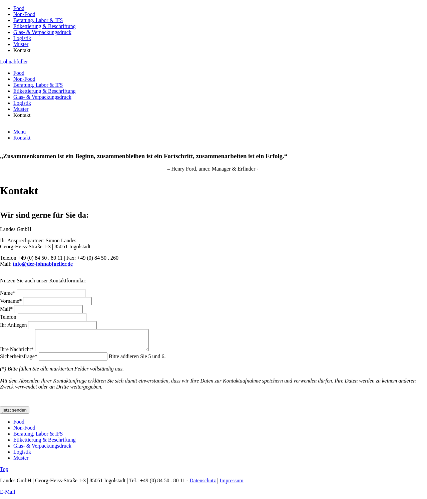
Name (8, 293)
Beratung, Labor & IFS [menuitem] (38, 20)
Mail (7, 309)
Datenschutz (202, 484)
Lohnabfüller (14, 61)
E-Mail (7, 496)
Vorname (11, 301)
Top (4, 473)
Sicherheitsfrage (19, 360)
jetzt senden (15, 414)
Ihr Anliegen (14, 325)
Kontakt (22, 138)
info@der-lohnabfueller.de (43, 264)
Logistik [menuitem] (22, 38)
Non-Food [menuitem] (24, 14)
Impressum (232, 484)
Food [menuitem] (18, 8)
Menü (19, 132)
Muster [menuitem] (20, 44)
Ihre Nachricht (17, 353)
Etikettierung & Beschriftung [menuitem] (44, 26)
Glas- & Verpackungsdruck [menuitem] (42, 32)
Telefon (9, 317)
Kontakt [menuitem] (22, 50)
